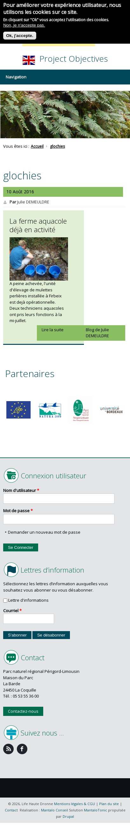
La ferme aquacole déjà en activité (38, 225)
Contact (11, 810)
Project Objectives (73, 58)
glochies (57, 146)
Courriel (12, 610)
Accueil (37, 146)
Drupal (68, 816)
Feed (8, 749)
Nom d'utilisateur (21, 490)
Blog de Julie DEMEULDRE (97, 333)
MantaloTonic (95, 810)
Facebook (22, 749)
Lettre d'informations (28, 600)
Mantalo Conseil (54, 810)
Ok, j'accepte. (19, 33)
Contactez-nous (23, 711)
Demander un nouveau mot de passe (44, 532)
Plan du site (109, 803)
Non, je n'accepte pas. (24, 23)
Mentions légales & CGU (74, 803)
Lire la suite (53, 329)
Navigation (16, 77)
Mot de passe (18, 510)
